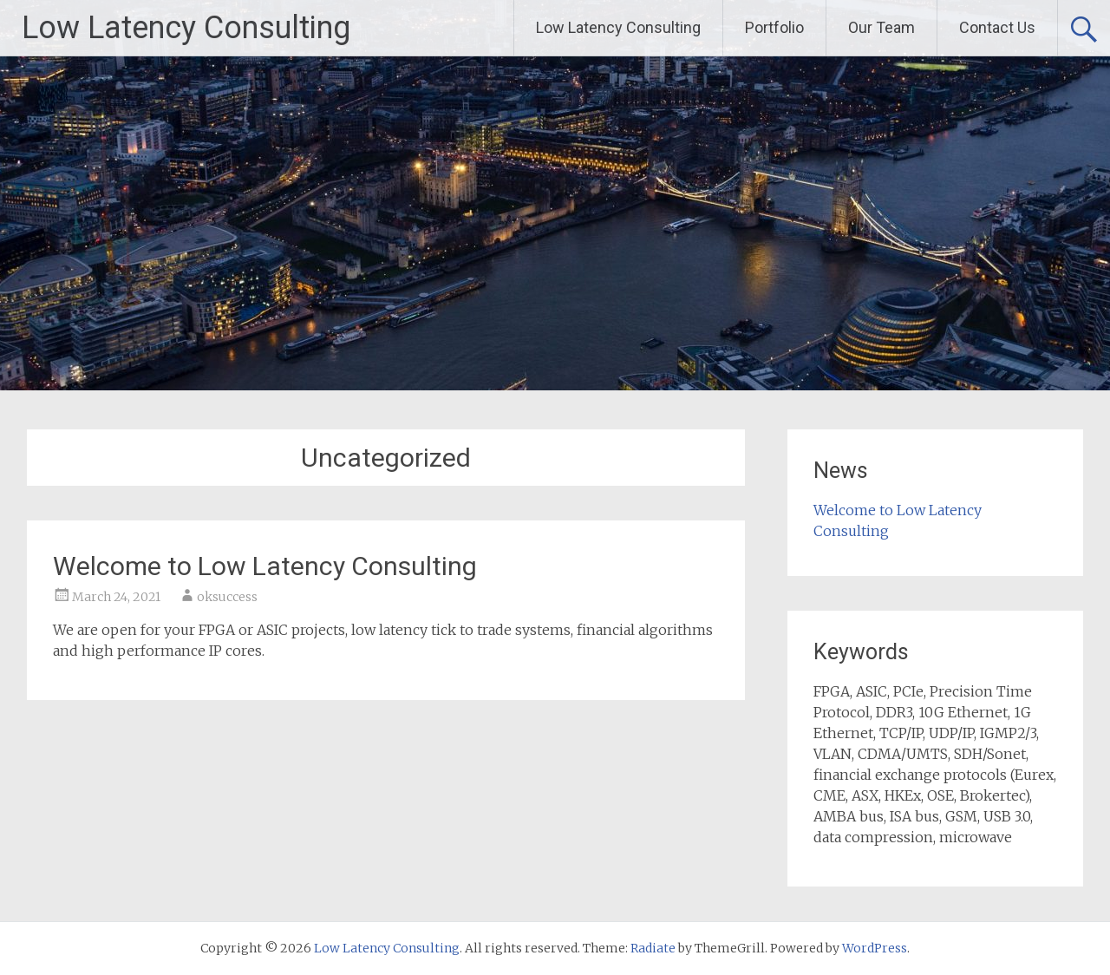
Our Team (881, 27)
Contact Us (997, 27)
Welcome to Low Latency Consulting (265, 566)
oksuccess (227, 597)
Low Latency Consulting (186, 28)
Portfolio (774, 27)
